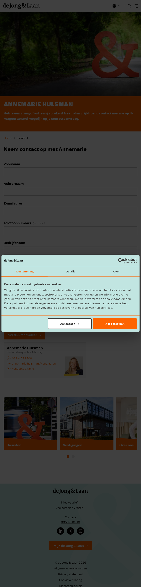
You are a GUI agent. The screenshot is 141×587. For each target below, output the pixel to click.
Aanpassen (69, 323)
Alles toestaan (114, 323)
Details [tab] (70, 271)
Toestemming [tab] (24, 271)
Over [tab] (116, 271)
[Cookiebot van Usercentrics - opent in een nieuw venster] (121, 260)
